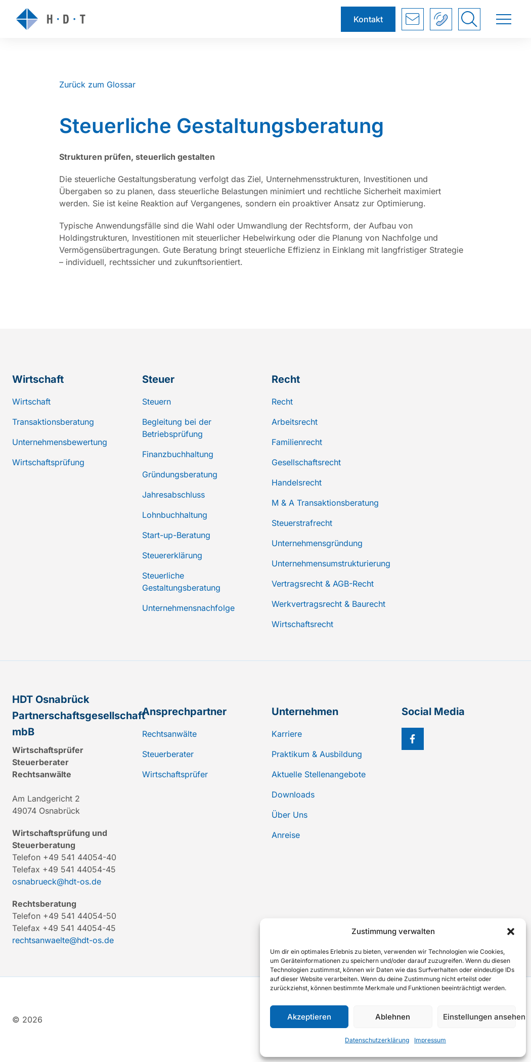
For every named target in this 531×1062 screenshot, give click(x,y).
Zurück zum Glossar (97, 84)
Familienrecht (297, 442)
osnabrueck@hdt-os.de (56, 881)
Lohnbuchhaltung (174, 515)
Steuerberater (168, 754)
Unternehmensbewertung (59, 442)
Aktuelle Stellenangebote (319, 774)
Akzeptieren (309, 1017)
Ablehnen (392, 1017)
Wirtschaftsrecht (302, 624)
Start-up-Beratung (176, 535)
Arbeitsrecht (295, 422)
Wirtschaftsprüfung (48, 462)
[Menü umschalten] (504, 19)
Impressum (430, 1040)
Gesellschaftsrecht (306, 462)
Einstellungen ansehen (479, 1017)
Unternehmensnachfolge (188, 608)
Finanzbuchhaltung (177, 454)
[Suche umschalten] (469, 19)
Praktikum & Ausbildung (317, 754)
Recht (282, 401)
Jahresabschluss (173, 495)
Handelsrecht (297, 482)
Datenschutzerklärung (377, 1040)
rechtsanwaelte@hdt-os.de (63, 940)
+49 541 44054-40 (441, 19)
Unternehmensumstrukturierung (331, 563)
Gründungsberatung (179, 474)
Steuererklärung (172, 555)
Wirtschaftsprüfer (175, 774)
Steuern (156, 401)
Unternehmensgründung (317, 543)
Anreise (286, 835)
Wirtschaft (31, 401)
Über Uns (289, 815)
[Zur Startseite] (172, 19)
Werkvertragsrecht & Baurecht (328, 604)
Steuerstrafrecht (302, 523)
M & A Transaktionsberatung (325, 503)
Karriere (287, 734)
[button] (511, 931)
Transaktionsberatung (53, 422)
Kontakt (368, 19)
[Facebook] (413, 739)
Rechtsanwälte (169, 734)
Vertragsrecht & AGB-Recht (323, 584)
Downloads (293, 794)
